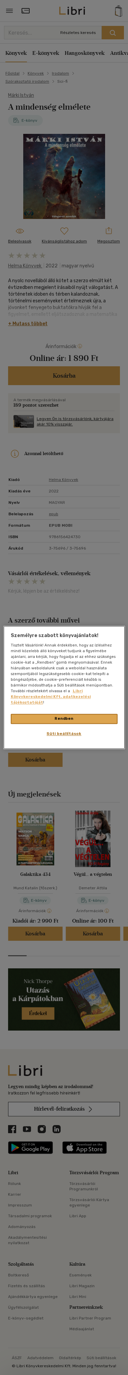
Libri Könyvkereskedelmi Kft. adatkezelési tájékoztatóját (51, 697)
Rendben (64, 718)
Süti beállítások (63, 734)
